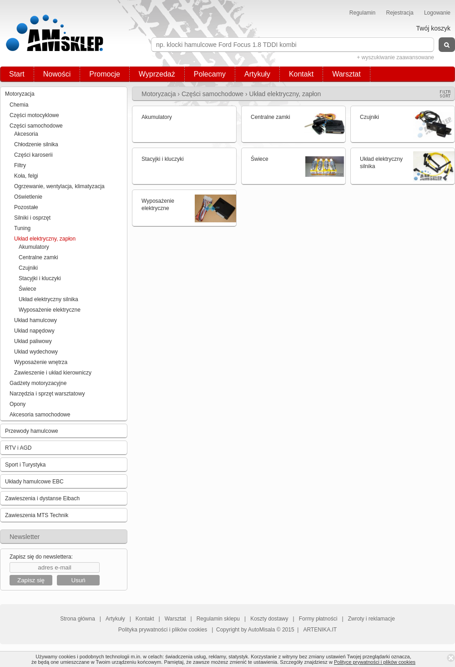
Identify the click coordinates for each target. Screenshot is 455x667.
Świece (27, 289)
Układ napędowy (34, 331)
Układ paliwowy (33, 341)
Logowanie (437, 13)
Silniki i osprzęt (32, 218)
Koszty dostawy (269, 619)
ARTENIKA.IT (320, 629)
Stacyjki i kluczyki (40, 278)
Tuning (22, 228)
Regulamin (362, 13)
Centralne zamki (38, 257)
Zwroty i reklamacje (371, 619)
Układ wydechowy (36, 352)
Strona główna (77, 619)
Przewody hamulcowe (31, 431)
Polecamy (210, 74)
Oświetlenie (28, 197)
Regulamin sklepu (218, 619)
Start (17, 74)
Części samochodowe (36, 126)
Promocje (104, 74)
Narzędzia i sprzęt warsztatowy (47, 393)
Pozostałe (26, 207)
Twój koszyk (433, 28)
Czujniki (28, 268)
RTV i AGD (18, 448)
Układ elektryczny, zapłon (45, 239)
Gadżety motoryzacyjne (38, 383)
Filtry (20, 165)
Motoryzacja (20, 94)
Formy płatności (318, 619)
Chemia (19, 105)
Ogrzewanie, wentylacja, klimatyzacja (59, 186)
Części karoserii (33, 155)
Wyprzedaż (157, 74)
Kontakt (301, 74)
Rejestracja (400, 13)
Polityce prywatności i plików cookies (374, 662)
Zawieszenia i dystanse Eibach (42, 498)
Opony (17, 404)
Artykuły (257, 74)
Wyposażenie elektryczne (50, 310)
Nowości (57, 74)
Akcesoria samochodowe (40, 414)
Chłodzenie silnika (36, 144)
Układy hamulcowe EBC (34, 481)
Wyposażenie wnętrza (40, 362)
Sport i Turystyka (25, 465)
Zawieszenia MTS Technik (36, 515)
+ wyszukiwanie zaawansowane (395, 57)
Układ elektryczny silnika (48, 299)
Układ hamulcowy (35, 320)
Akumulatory (34, 247)
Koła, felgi (26, 176)
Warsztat (346, 74)
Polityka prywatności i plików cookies (162, 629)
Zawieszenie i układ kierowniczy (52, 372)
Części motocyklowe (34, 115)
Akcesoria (26, 134)
